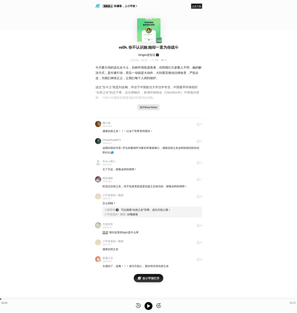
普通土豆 (107, 258)
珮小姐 (106, 123)
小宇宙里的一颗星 (113, 195)
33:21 (105, 232)
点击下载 (196, 6)
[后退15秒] (138, 306)
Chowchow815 (111, 140)
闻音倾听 (107, 178)
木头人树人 (109, 161)
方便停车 (107, 224)
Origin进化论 (146, 55)
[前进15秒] (158, 306)
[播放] (148, 306)
